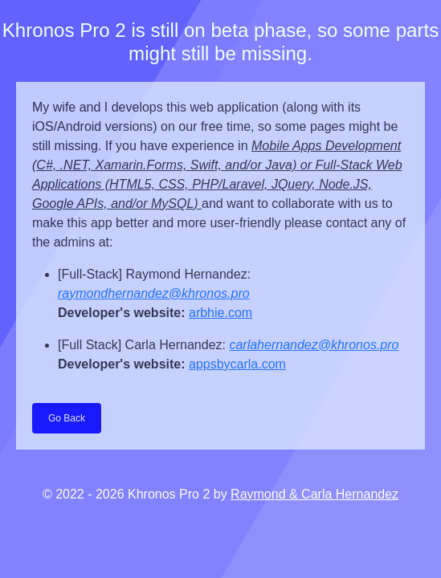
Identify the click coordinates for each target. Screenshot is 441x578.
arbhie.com (220, 313)
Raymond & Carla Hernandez (314, 494)
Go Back (66, 418)
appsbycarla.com (237, 364)
